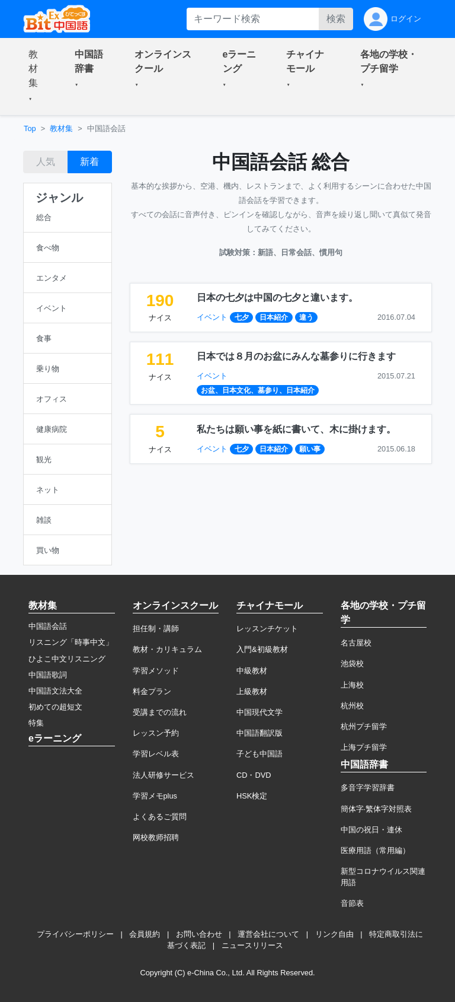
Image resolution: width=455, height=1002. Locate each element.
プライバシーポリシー (75, 934)
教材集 (61, 128)
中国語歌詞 (47, 674)
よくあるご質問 (160, 816)
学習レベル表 (156, 753)
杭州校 (352, 705)
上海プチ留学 (364, 747)
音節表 (352, 903)
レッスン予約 (156, 733)
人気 (45, 162)
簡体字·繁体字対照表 (376, 808)
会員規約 (144, 934)
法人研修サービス (163, 775)
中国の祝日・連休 (371, 829)
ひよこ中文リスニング (66, 658)
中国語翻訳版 (259, 733)
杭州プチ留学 (364, 726)
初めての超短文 (55, 706)
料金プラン (152, 691)
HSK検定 (251, 795)
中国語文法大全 (55, 690)
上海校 (352, 684)
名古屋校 (356, 642)
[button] (37, 76)
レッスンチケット (267, 628)
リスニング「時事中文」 (70, 642)
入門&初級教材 (262, 649)
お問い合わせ (199, 934)
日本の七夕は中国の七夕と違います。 (277, 297)
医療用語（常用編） (375, 850)
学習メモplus (155, 795)
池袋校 (352, 663)
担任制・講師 (156, 628)
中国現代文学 (259, 712)
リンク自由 (334, 934)
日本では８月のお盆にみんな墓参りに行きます (296, 356)
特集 (36, 722)
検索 (335, 19)
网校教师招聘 (156, 837)
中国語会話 (47, 626)
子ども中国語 (259, 753)
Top (30, 128)
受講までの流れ (160, 712)
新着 (89, 162)
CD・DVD (253, 775)
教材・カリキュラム (167, 649)
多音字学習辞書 (368, 787)
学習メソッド (156, 670)
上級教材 (251, 691)
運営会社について (268, 934)
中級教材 (251, 670)
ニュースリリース (252, 945)
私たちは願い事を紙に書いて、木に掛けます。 (296, 429)
